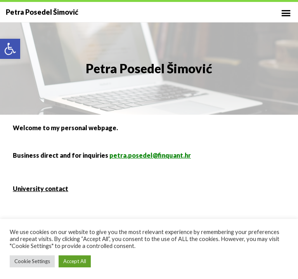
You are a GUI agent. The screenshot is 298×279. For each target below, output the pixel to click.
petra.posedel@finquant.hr (150, 155)
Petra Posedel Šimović (42, 12)
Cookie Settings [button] (32, 261)
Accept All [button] (74, 261)
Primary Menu (286, 13)
